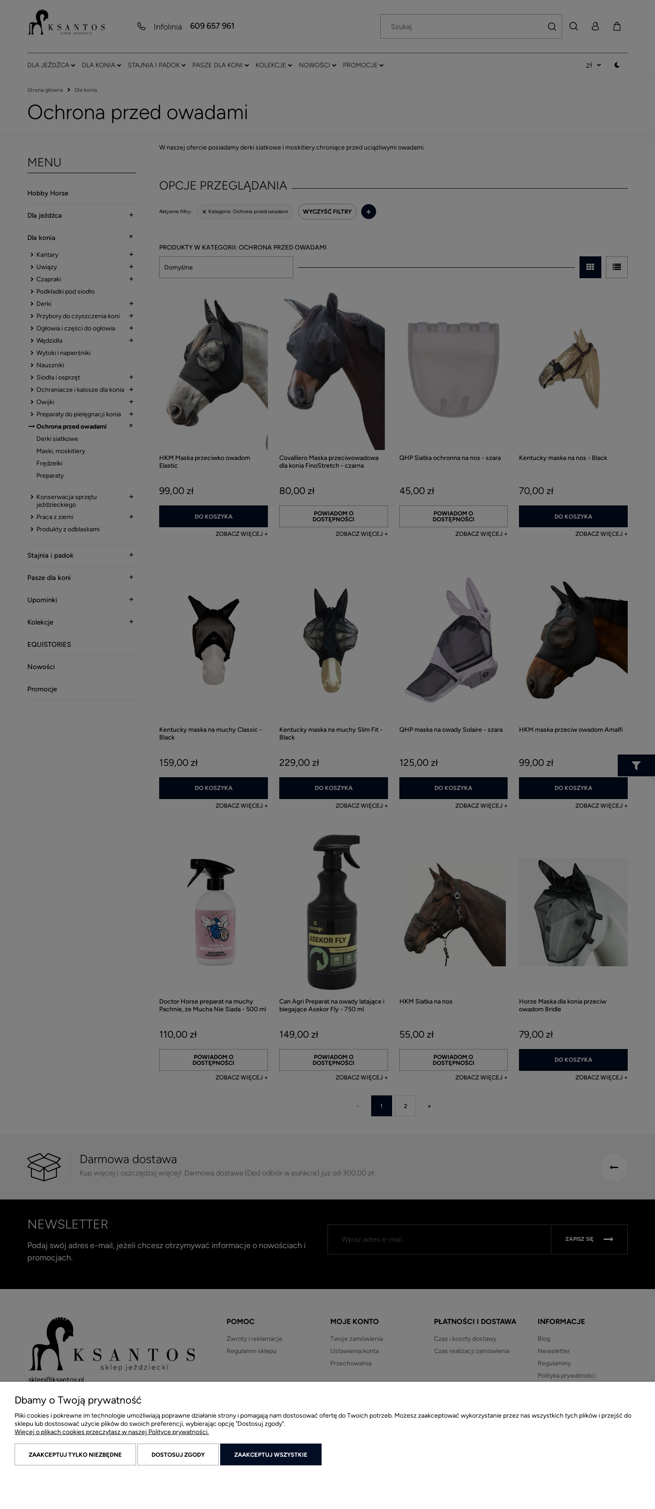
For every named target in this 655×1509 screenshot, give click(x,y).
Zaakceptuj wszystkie (270, 1454)
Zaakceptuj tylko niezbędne (75, 1454)
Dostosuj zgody (178, 1454)
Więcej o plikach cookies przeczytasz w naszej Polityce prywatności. (112, 1432)
